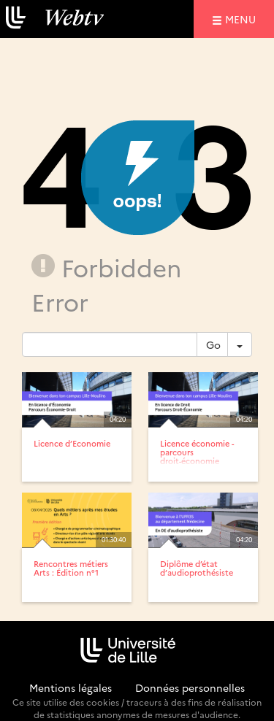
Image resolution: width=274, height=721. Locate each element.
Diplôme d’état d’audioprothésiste (196, 568)
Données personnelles (190, 687)
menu (242, 18)
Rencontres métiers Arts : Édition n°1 (71, 568)
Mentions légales (70, 687)
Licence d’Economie (72, 443)
